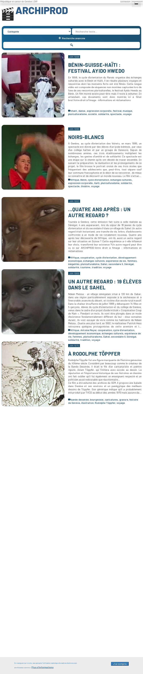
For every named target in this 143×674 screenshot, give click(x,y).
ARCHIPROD (41, 10)
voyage (127, 114)
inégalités (73, 264)
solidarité (103, 114)
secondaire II (115, 264)
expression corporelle (99, 110)
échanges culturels (121, 179)
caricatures (111, 399)
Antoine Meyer (88, 330)
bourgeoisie (97, 399)
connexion (125, 1)
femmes (132, 260)
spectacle (116, 114)
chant (74, 110)
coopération (87, 257)
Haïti (97, 182)
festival (117, 110)
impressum (137, 1)
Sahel (104, 264)
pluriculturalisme (77, 114)
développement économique (84, 333)
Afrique (75, 179)
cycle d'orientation (98, 179)
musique (127, 110)
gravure (123, 399)
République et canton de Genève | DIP (18, 1)
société (92, 114)
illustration (87, 402)
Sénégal (129, 264)
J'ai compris (120, 665)
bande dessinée (80, 399)
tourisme (85, 267)
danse (82, 110)
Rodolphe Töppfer (105, 402)
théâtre (85, 186)
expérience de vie (116, 260)
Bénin (83, 179)
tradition (97, 267)
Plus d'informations (42, 669)
